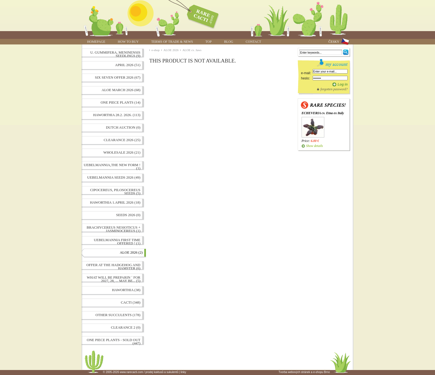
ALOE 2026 (170, 50)
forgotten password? (334, 89)
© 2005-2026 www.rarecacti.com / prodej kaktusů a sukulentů (140, 372)
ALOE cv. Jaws (191, 50)
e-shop (155, 50)
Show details (314, 146)
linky (183, 372)
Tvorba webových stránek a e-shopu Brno (304, 372)
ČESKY (333, 42)
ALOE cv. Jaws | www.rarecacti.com (199, 15)
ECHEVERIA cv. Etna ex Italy (323, 113)
